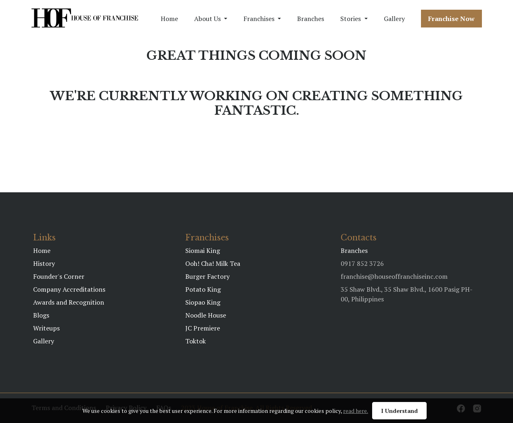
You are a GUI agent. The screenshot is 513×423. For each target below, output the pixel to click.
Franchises (258, 18)
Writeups (46, 328)
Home (169, 18)
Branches (310, 18)
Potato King (203, 289)
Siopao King (202, 302)
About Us (207, 18)
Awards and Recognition (68, 302)
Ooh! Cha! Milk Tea (212, 263)
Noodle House (205, 315)
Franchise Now (451, 18)
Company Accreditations (69, 289)
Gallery (394, 18)
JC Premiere (202, 328)
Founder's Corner (58, 276)
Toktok (195, 341)
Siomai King (202, 250)
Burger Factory (207, 276)
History (44, 263)
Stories (350, 18)
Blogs (41, 315)
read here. (355, 411)
